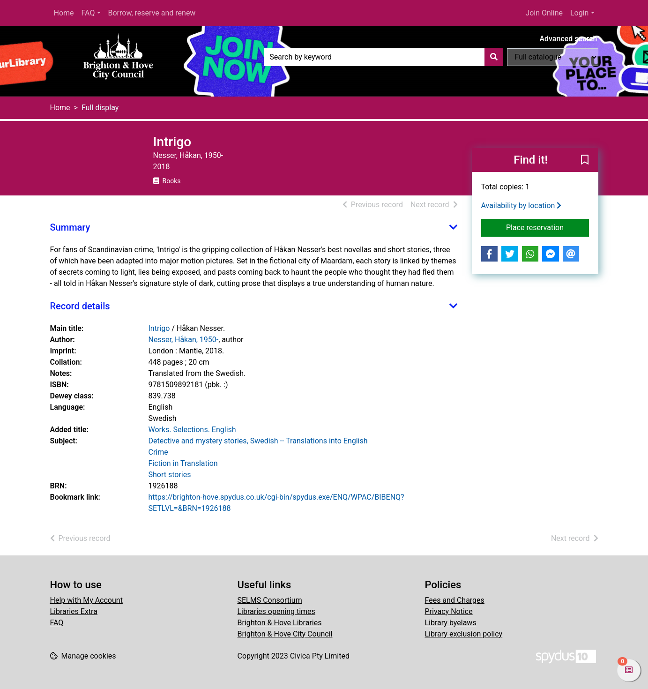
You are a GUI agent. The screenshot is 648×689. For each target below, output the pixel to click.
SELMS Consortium (270, 600)
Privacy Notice (449, 611)
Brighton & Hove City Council (285, 633)
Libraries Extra (73, 611)
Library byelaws (451, 622)
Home (64, 12)
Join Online (544, 12)
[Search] (493, 57)
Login (579, 12)
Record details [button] (80, 306)
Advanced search (568, 38)
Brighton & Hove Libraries (280, 622)
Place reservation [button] (547, 227)
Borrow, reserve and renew (152, 12)
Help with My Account (86, 600)
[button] (585, 160)
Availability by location (521, 205)
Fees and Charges (454, 600)
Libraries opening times (276, 611)
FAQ (88, 12)
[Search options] (552, 57)
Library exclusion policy (464, 633)
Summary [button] (70, 227)
